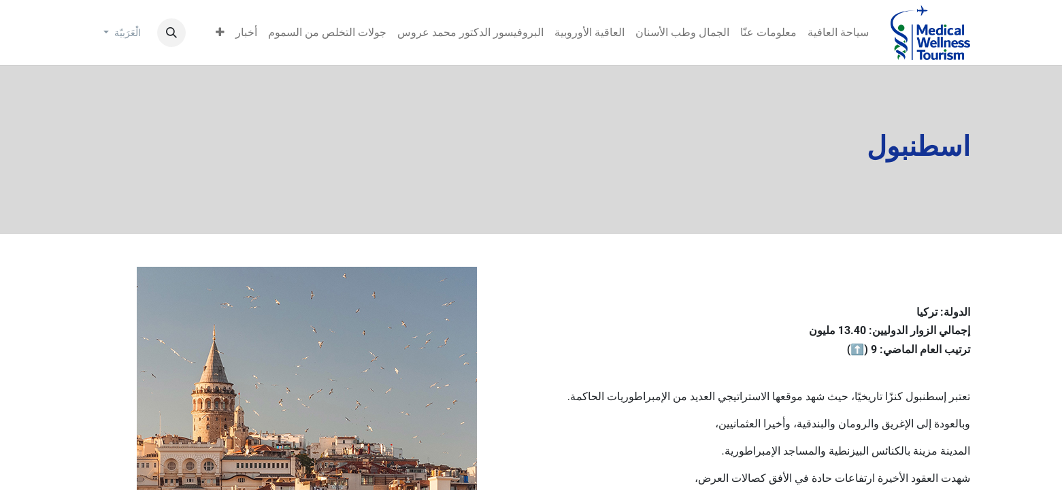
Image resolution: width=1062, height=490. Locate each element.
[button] (171, 32)
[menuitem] (838, 32)
